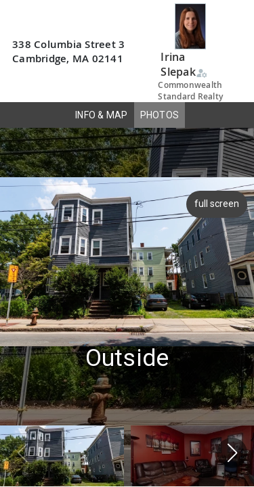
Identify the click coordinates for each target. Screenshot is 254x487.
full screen (218, 203)
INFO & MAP (101, 115)
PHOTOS (159, 115)
